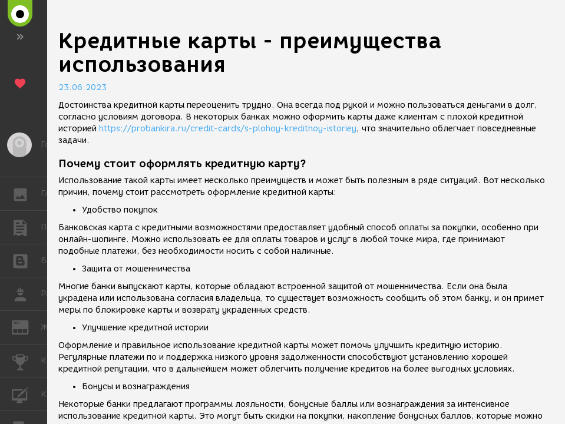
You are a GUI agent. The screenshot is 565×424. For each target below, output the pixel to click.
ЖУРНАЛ (26, 326)
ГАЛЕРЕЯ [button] (26, 193)
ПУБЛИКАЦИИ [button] (26, 227)
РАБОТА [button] (26, 293)
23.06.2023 (82, 87)
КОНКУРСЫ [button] (26, 360)
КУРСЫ (26, 393)
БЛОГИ (26, 260)
